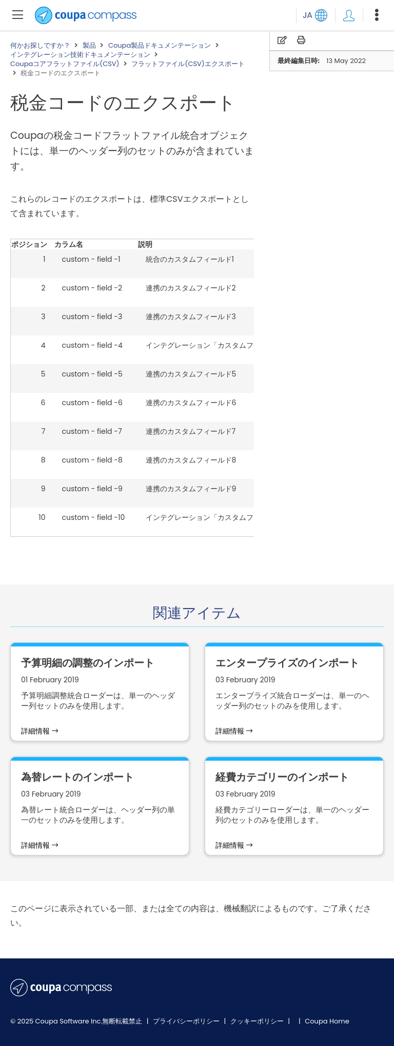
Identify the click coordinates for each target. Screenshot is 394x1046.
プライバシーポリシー (187, 1021)
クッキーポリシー (257, 1021)
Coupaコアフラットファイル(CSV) (65, 64)
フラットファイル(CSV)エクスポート (187, 64)
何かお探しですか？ (40, 45)
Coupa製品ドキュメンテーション (159, 45)
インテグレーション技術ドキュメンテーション (80, 54)
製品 (89, 45)
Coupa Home (327, 1021)
